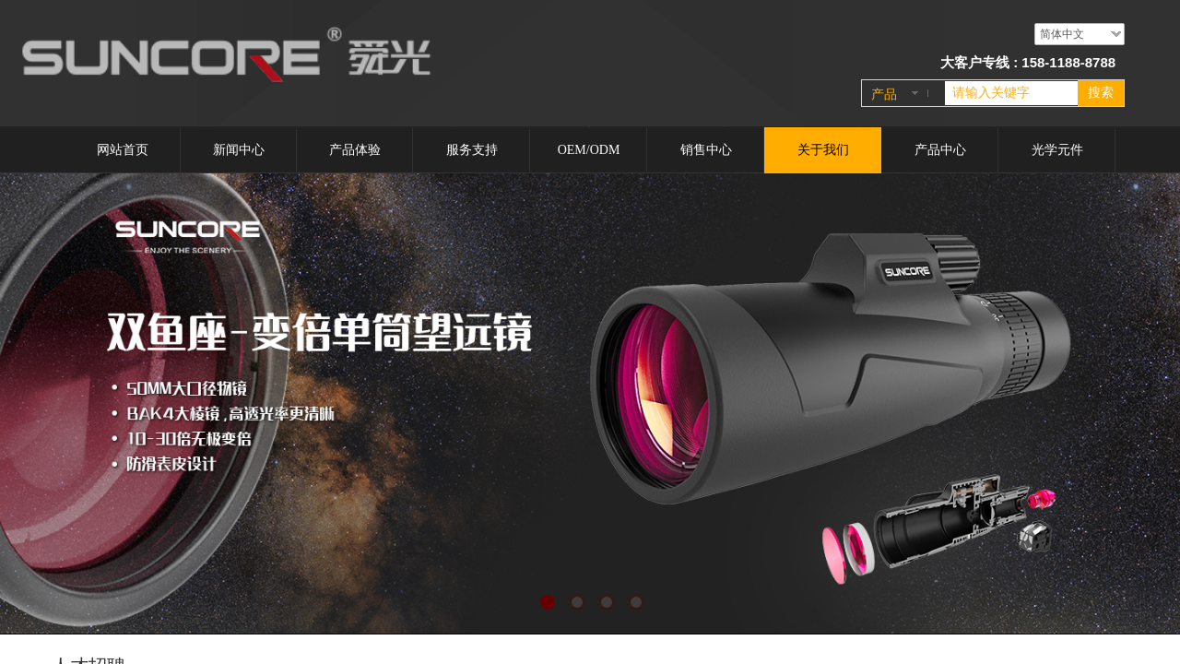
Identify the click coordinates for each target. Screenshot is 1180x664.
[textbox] (1011, 93)
